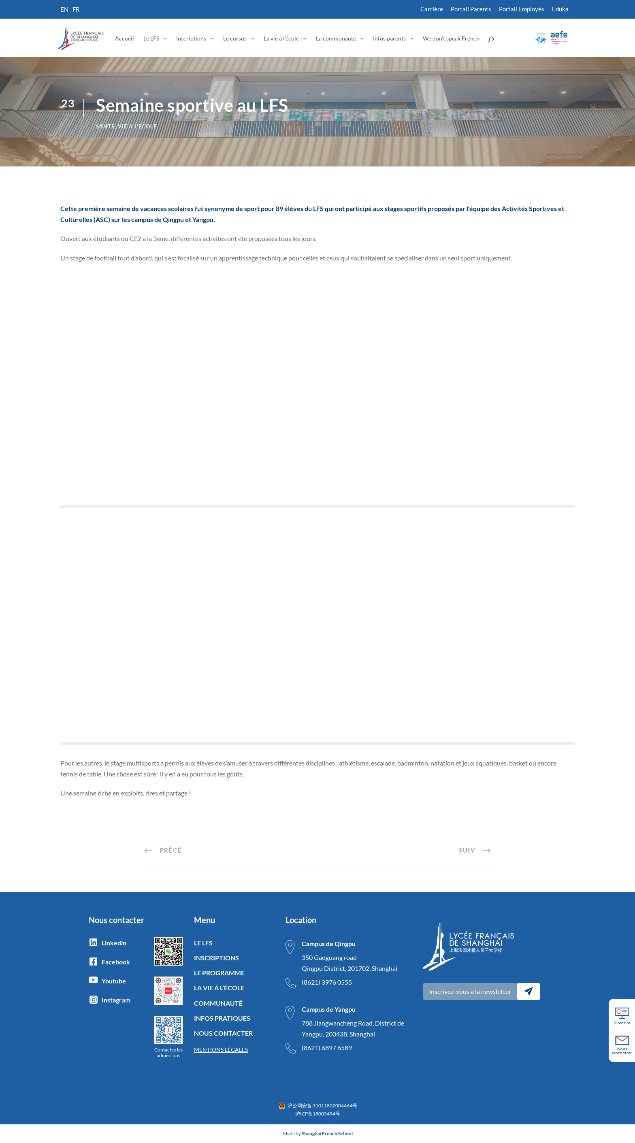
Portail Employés (521, 9)
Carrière (431, 9)
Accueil (124, 38)
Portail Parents (471, 9)
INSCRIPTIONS (216, 958)
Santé (105, 126)
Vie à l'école (137, 126)
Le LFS (151, 38)
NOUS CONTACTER (223, 1033)
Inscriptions (191, 38)
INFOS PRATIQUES (222, 1018)
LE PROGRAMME (219, 973)
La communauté (336, 38)
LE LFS (203, 943)
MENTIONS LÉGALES (221, 1049)
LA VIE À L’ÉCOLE (219, 988)
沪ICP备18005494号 (317, 1114)
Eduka (560, 9)
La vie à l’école (281, 38)
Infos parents (389, 38)
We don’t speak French (451, 38)
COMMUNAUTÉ (218, 1003)
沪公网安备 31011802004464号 (322, 1105)
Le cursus (235, 38)
